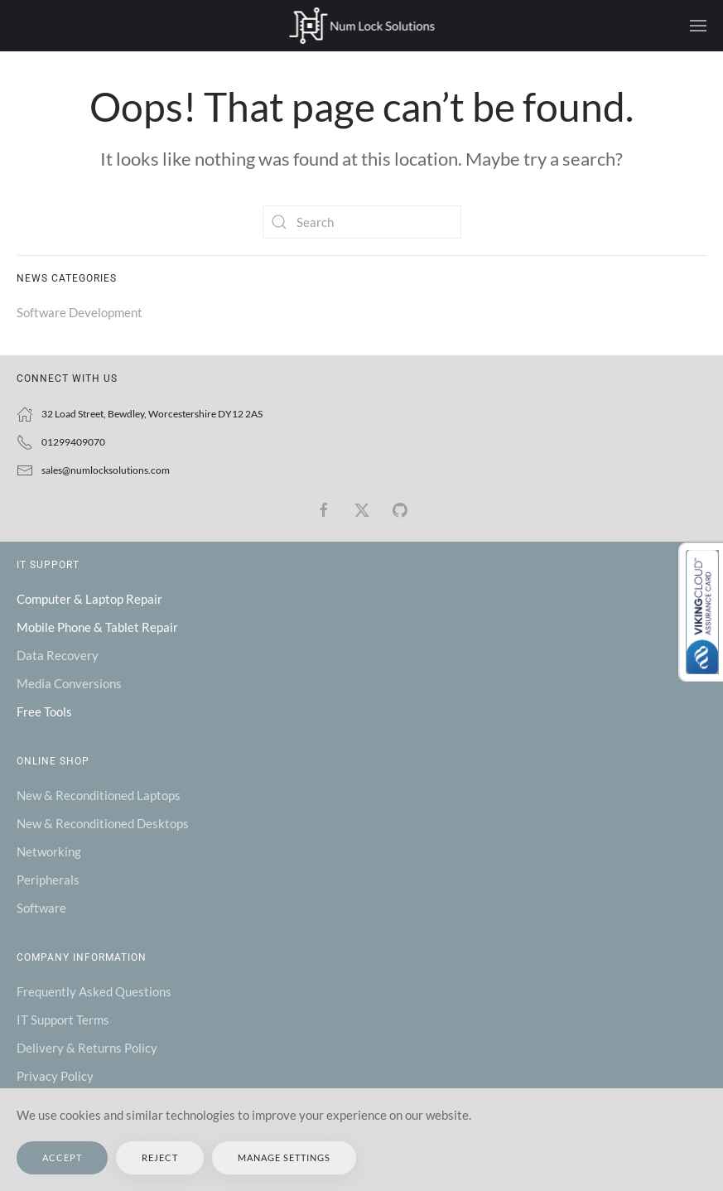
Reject (160, 1157)
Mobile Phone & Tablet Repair (97, 627)
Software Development (79, 312)
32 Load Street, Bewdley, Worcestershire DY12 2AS (152, 413)
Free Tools (44, 711)
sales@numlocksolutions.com (105, 470)
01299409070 (73, 442)
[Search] (362, 222)
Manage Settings (284, 1157)
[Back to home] (361, 25)
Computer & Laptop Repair (89, 598)
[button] (698, 25)
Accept (62, 1157)
